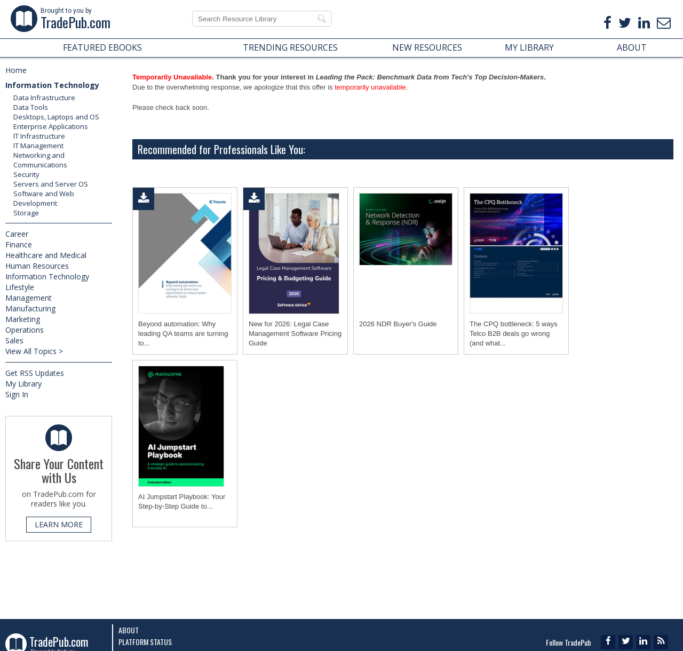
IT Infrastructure (39, 136)
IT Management (38, 145)
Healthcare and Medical (45, 255)
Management (28, 298)
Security (26, 174)
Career (16, 234)
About (128, 630)
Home (16, 70)
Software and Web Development (43, 198)
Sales (14, 340)
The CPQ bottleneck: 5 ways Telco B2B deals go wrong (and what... (514, 333)
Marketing (22, 319)
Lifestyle (19, 287)
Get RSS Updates (34, 373)
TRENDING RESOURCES (290, 47)
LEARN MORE (59, 524)
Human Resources (37, 266)
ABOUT (632, 47)
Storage (26, 213)
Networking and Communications (40, 160)
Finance (18, 244)
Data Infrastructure (44, 97)
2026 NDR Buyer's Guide (398, 324)
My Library (23, 384)
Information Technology (52, 85)
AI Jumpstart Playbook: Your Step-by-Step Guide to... (181, 501)
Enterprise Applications (50, 126)
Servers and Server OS (50, 184)
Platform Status (145, 641)
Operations (24, 330)
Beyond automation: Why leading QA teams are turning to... (183, 333)
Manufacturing (30, 308)
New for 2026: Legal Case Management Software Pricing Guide (295, 333)
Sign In (16, 394)
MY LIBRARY (529, 47)
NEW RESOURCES (427, 47)
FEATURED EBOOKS (102, 47)
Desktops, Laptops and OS (56, 117)
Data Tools (30, 107)
